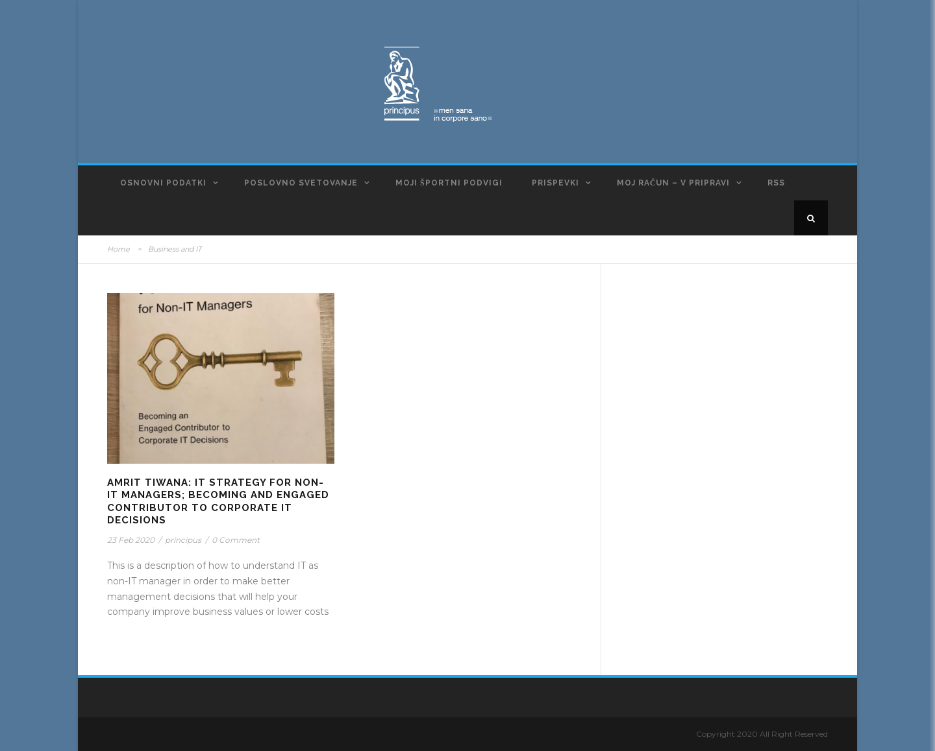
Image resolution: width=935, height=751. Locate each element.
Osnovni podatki (163, 182)
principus (183, 540)
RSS (776, 182)
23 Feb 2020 (131, 540)
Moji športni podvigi (449, 182)
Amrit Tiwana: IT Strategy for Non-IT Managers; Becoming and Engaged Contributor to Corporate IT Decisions (218, 502)
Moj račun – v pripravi (673, 182)
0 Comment (236, 540)
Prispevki (555, 182)
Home (118, 249)
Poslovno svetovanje (301, 182)
